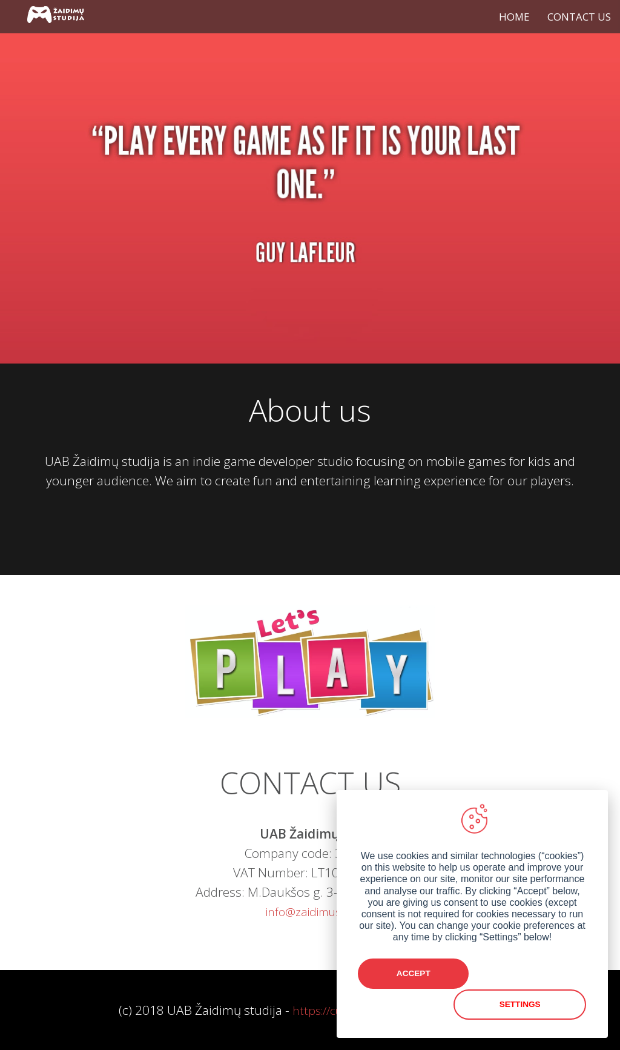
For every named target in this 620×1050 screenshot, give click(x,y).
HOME (514, 17)
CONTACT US (579, 17)
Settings (531, 1004)
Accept (413, 1004)
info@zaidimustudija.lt (322, 911)
